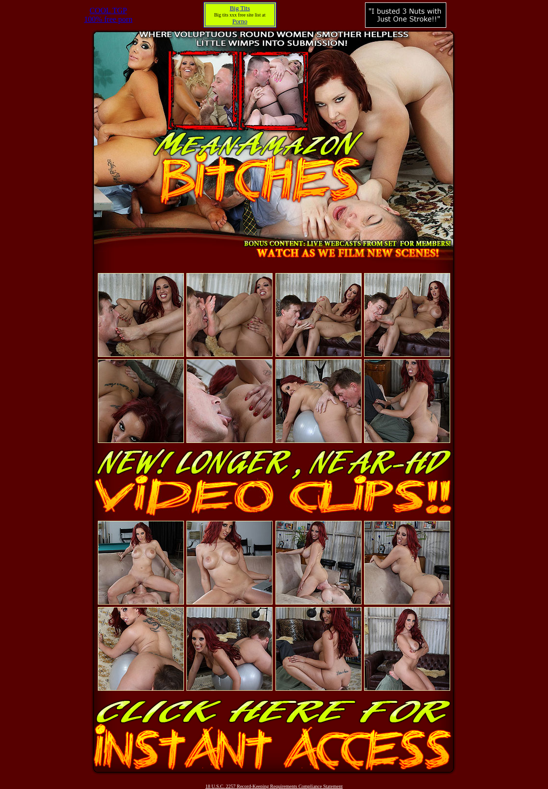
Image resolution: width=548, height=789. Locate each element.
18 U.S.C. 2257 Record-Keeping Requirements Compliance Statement (274, 786)
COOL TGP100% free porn (108, 14)
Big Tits (240, 8)
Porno (239, 21)
